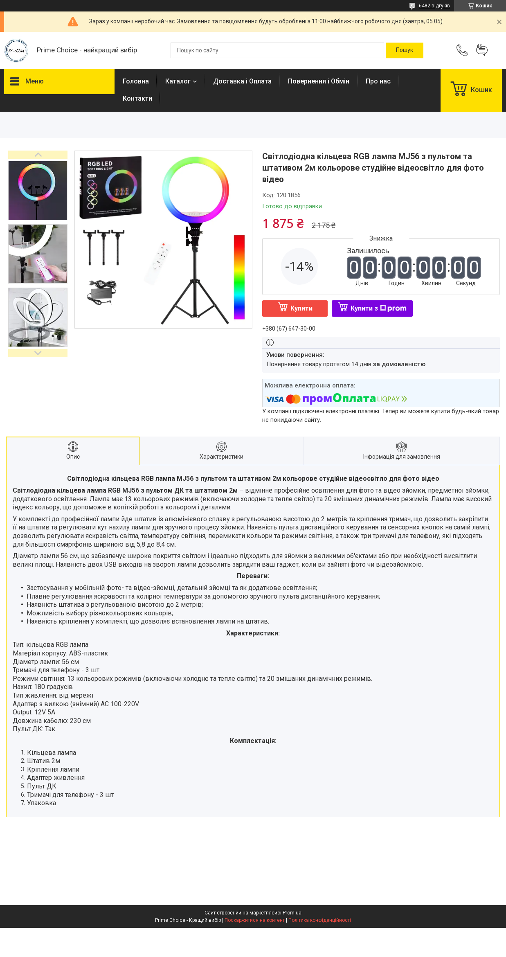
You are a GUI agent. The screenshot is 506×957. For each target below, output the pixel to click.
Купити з (379, 308)
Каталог (178, 81)
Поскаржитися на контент (255, 920)
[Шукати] (404, 50)
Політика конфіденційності (319, 920)
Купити (301, 308)
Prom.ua (292, 913)
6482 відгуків (434, 6)
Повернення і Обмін (318, 81)
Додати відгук (482, 50)
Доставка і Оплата (242, 81)
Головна (136, 81)
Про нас (378, 81)
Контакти (137, 98)
